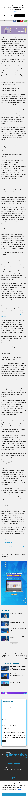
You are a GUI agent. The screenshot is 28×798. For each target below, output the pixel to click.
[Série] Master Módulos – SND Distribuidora (5, 655)
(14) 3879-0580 (8, 543)
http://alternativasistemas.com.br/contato (15, 539)
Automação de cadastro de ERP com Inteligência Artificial (18, 674)
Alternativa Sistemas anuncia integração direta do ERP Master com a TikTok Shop (17, 622)
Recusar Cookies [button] (8, 15)
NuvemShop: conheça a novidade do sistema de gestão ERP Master (16, 682)
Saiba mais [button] (14, 11)
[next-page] (5, 688)
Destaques (4, 670)
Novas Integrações (4, 685)
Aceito (14, 794)
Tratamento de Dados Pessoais (16, 791)
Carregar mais (14, 643)
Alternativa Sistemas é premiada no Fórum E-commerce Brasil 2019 (21, 656)
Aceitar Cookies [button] (20, 15)
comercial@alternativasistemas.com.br (14, 546)
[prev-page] (2, 688)
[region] (14, 789)
